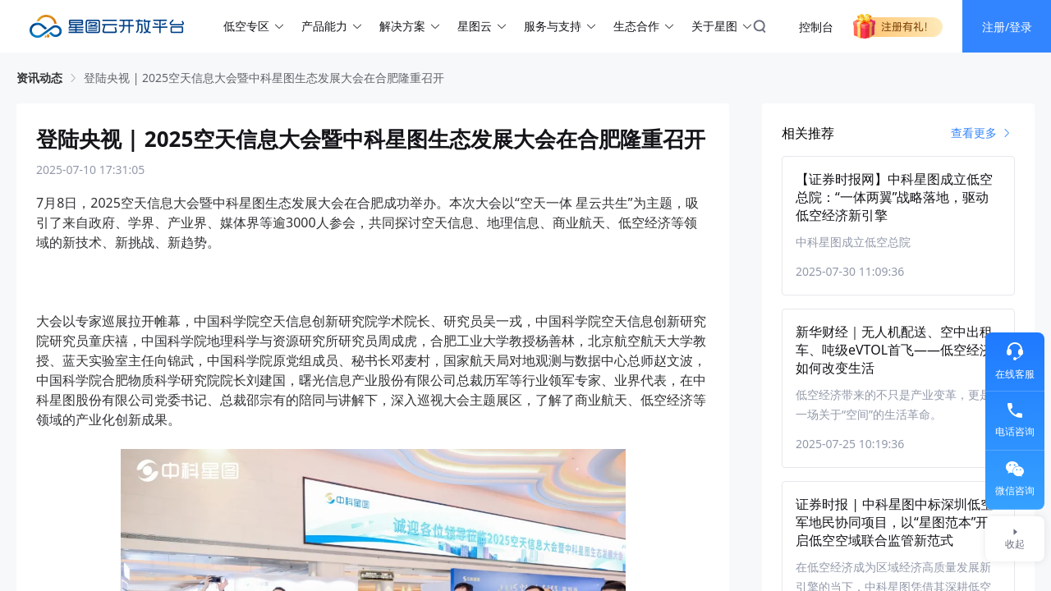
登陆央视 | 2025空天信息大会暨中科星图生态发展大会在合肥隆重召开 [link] (264, 78)
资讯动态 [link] (39, 78)
